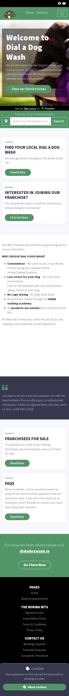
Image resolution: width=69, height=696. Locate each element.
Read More (17, 463)
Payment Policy (34, 613)
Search (59, 121)
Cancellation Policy (34, 618)
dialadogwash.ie (35, 551)
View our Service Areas (29, 89)
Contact (42, 13)
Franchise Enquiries (34, 650)
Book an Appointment (34, 599)
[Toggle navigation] (62, 13)
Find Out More (19, 217)
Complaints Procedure (34, 656)
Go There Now (35, 565)
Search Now (17, 172)
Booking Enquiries (34, 644)
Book (29, 13)
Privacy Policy (34, 630)
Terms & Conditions (34, 624)
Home (34, 593)
